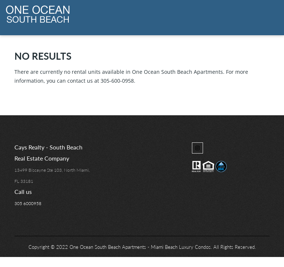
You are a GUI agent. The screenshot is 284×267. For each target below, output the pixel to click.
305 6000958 (27, 203)
